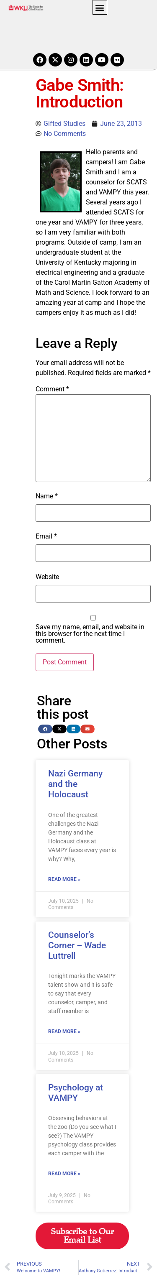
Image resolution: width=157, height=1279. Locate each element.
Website (47, 577)
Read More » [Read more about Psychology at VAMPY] (64, 1174)
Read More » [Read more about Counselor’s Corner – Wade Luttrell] (64, 1031)
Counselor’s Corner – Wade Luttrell (77, 945)
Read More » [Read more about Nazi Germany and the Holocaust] (64, 879)
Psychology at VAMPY (75, 1092)
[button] (100, 7)
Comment (52, 389)
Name (47, 496)
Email (46, 536)
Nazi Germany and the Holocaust (75, 783)
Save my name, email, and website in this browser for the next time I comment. (90, 634)
